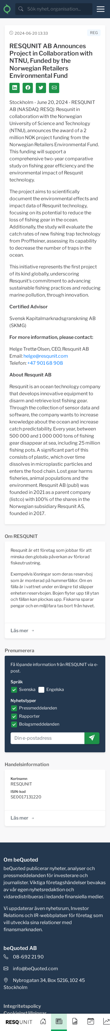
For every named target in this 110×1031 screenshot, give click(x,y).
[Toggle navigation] (100, 9)
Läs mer (23, 630)
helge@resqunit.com (45, 356)
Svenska (27, 689)
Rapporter (29, 716)
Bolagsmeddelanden (39, 724)
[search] (59, 9)
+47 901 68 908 (45, 363)
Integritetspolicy (22, 1006)
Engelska (55, 689)
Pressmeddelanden (38, 708)
